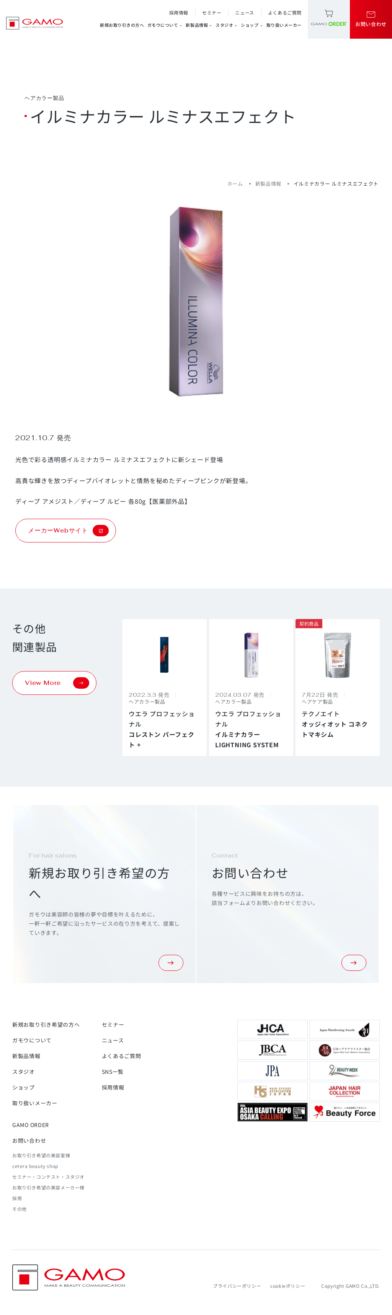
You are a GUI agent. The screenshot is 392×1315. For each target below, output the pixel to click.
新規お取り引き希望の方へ (46, 1024)
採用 (17, 1198)
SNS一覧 (113, 1071)
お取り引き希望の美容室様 (41, 1155)
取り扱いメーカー (284, 25)
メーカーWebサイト (68, 530)
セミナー (211, 12)
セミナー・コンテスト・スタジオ (48, 1176)
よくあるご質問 (285, 12)
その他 (19, 1209)
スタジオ (227, 25)
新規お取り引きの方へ (122, 25)
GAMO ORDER (30, 1125)
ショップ (252, 25)
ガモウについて (165, 25)
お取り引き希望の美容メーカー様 (48, 1187)
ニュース (244, 12)
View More (57, 683)
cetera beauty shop (35, 1166)
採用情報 (178, 12)
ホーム (235, 183)
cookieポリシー (287, 1285)
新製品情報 (199, 25)
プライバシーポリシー (237, 1285)
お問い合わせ (29, 1140)
